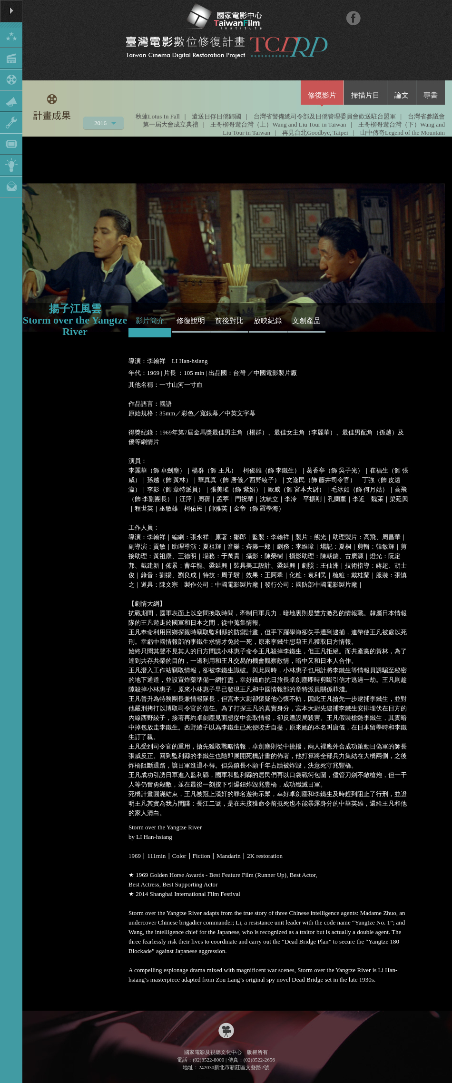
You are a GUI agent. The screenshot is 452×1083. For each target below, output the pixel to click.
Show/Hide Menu (11, 99)
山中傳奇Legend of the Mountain (402, 132)
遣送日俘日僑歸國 (216, 116)
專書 (430, 95)
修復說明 (191, 321)
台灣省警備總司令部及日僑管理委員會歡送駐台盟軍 (325, 116)
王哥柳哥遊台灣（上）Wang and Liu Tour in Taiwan (278, 124)
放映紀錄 (268, 321)
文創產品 (306, 321)
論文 (401, 95)
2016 (101, 124)
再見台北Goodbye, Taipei (315, 132)
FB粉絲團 (353, 18)
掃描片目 (365, 95)
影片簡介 (150, 321)
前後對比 (229, 321)
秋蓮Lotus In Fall (158, 116)
